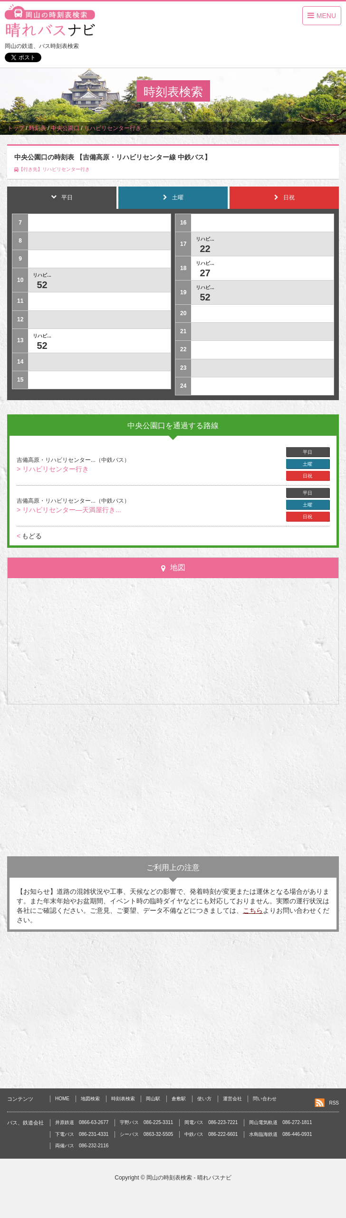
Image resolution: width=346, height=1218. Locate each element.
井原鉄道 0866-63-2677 (81, 1122)
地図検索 (90, 1098)
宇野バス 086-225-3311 (146, 1122)
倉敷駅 (179, 1098)
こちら (253, 910)
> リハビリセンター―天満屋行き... (69, 510)
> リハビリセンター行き (53, 469)
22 (205, 249)
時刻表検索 (123, 1098)
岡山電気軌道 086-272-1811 (280, 1122)
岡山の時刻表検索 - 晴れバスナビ (188, 1177)
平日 (307, 452)
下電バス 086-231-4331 (81, 1134)
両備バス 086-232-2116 (81, 1145)
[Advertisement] (173, 780)
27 (205, 273)
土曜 (307, 464)
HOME (62, 1098)
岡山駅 (153, 1098)
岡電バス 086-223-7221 (211, 1122)
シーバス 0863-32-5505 (146, 1134)
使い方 (204, 1098)
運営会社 (232, 1098)
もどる (29, 536)
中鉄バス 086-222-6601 (211, 1134)
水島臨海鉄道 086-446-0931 (280, 1134)
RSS (334, 1103)
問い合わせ (265, 1098)
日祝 (307, 475)
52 (42, 285)
